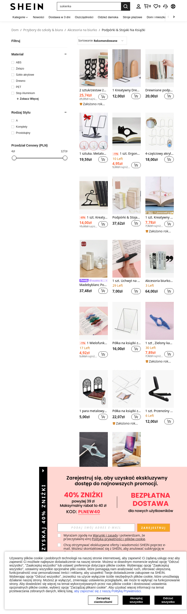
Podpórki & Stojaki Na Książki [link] (123, 30)
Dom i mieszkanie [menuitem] (158, 17)
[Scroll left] (168, 17)
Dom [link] (15, 30)
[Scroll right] (173, 17)
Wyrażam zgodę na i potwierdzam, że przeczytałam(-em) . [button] (104, 537)
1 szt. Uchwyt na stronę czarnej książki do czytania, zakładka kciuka (126, 281)
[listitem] (94, 77)
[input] (96, 528)
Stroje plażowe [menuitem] (132, 17)
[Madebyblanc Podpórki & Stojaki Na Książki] (93, 259)
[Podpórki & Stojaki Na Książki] (126, 195)
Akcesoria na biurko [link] (82, 30)
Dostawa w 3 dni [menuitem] (59, 17)
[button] (89, 6)
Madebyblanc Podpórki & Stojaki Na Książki (93, 285)
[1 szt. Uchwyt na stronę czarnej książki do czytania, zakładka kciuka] (126, 259)
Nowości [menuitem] (38, 17)
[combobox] (102, 41)
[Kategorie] (20, 17)
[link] (147, 6)
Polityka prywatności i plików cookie (118, 539)
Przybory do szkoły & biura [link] (43, 30)
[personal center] (138, 6)
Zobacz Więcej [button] (27, 99)
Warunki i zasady (105, 535)
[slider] (14, 158)
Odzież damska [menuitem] (108, 17)
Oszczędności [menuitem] (84, 17)
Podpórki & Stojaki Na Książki (126, 217)
